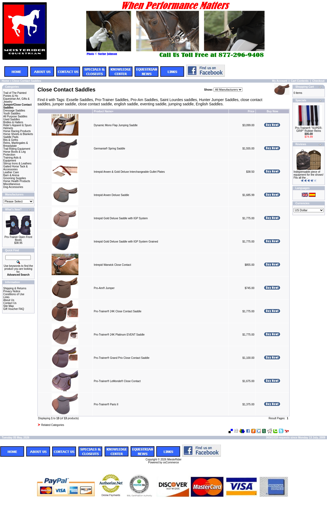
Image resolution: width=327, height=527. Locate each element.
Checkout (318, 80)
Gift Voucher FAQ (13, 308)
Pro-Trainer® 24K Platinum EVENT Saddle (119, 334)
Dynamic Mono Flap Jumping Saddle (116, 125)
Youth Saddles (11, 113)
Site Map (8, 306)
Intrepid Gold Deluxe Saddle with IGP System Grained (126, 241)
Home (5, 80)
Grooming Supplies (14, 178)
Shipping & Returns (14, 288)
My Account (279, 80)
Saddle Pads (10, 137)
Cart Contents (300, 80)
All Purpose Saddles (15, 116)
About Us (8, 300)
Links (6, 297)
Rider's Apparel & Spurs (17, 125)
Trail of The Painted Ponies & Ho (14, 94)
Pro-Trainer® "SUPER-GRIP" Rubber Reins (308, 129)
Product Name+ (104, 111)
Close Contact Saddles (26, 80)
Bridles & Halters (13, 122)
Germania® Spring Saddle (109, 148)
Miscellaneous (11, 184)
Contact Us (9, 303)
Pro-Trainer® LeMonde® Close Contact (117, 381)
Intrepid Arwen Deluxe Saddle (111, 195)
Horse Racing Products (17, 131)
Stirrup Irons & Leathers (17, 163)
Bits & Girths (10, 140)
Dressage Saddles (14, 110)
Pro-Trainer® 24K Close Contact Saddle (118, 311)
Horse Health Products (16, 181)
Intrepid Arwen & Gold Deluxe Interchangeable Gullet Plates (129, 171)
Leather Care (11, 172)
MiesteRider (174, 459)
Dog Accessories (13, 187)
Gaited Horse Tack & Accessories (15, 168)
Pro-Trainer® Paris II (106, 404)
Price (251, 111)
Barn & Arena (11, 175)
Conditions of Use (13, 294)
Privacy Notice (11, 291)
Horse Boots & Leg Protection (14, 153)
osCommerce (171, 462)
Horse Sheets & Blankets (18, 134)
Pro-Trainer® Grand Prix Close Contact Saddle (122, 357)
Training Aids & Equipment (12, 159)
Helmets (8, 128)
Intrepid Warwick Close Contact (112, 264)
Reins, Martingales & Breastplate (15, 144)
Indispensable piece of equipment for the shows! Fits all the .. (309, 174)
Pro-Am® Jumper (104, 288)
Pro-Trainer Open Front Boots (18, 238)
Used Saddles (11, 119)
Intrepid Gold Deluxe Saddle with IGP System (121, 218)
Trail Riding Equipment (16, 148)
